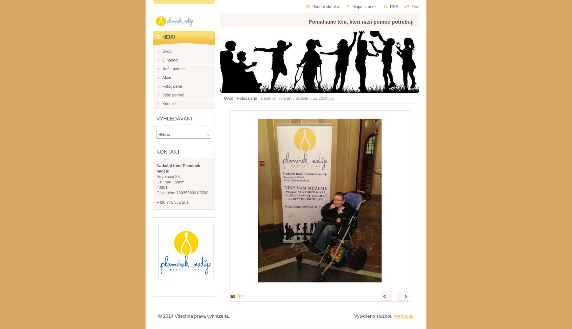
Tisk (415, 6)
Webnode (404, 316)
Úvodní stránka (325, 6)
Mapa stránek (364, 6)
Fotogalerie (247, 98)
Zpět (241, 296)
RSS (394, 6)
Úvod (228, 98)
